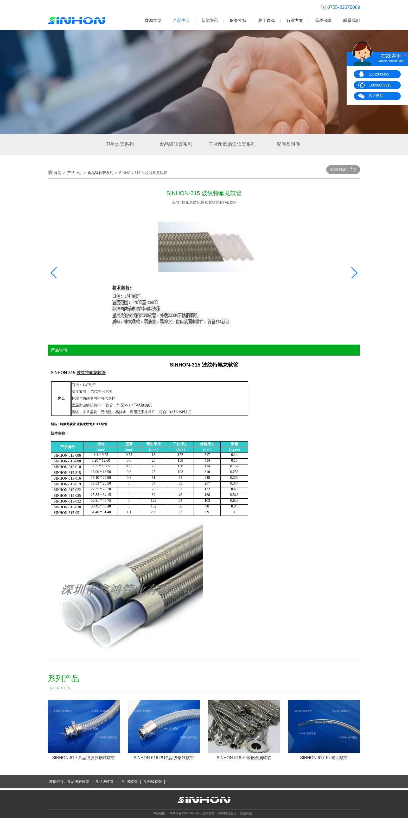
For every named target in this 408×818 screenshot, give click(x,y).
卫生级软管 (128, 781)
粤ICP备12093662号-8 (185, 813)
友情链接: (57, 781)
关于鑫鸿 (266, 20)
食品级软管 (104, 781)
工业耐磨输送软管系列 (232, 144)
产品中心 (181, 20)
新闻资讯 (209, 20)
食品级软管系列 (176, 144)
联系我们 (351, 20)
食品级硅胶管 (78, 781)
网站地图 (159, 813)
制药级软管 (153, 781)
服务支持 (238, 20)
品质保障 (323, 20)
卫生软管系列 (120, 144)
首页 (57, 173)
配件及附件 (288, 144)
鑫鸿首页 (153, 20)
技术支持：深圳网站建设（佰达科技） (228, 813)
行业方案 (294, 20)
